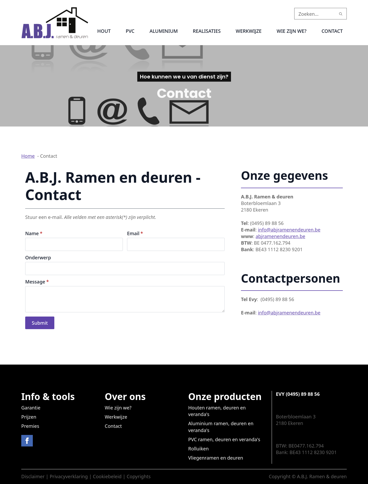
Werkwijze (249, 31)
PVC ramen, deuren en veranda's (224, 439)
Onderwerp (38, 257)
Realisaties (207, 31)
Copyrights (139, 476)
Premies (30, 426)
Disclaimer (33, 476)
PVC (130, 31)
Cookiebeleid (107, 476)
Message (37, 281)
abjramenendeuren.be (280, 236)
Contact (332, 31)
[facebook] (27, 440)
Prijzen (28, 417)
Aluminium (164, 31)
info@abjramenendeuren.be (289, 230)
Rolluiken (198, 448)
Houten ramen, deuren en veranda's (217, 410)
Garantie (30, 407)
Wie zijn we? (292, 31)
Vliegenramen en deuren (215, 458)
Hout (104, 31)
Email (135, 233)
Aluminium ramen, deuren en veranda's (221, 426)
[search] (340, 14)
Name (34, 233)
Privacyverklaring (69, 476)
